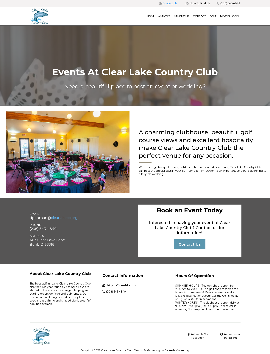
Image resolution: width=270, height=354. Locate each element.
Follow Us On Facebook (199, 336)
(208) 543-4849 (230, 3)
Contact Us (170, 3)
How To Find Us (200, 3)
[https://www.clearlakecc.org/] (39, 16)
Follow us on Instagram (231, 336)
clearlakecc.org (64, 218)
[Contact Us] (189, 244)
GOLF (213, 16)
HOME (150, 16)
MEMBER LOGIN (229, 16)
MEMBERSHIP (181, 16)
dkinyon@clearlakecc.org (122, 285)
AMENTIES (164, 16)
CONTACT (199, 16)
